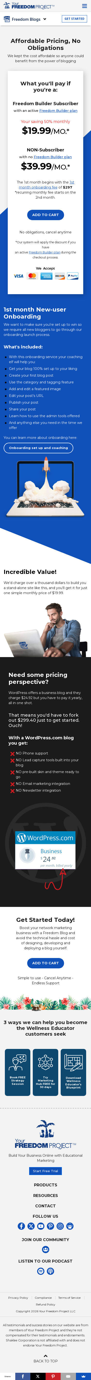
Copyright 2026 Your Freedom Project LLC (45, 1311)
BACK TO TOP (45, 1358)
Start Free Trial (45, 1171)
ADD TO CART (45, 215)
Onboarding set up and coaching (38, 448)
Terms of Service (69, 1297)
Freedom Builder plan (58, 111)
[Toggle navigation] (84, 5)
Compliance (43, 1297)
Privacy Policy (18, 1297)
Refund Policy (45, 1304)
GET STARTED (74, 19)
